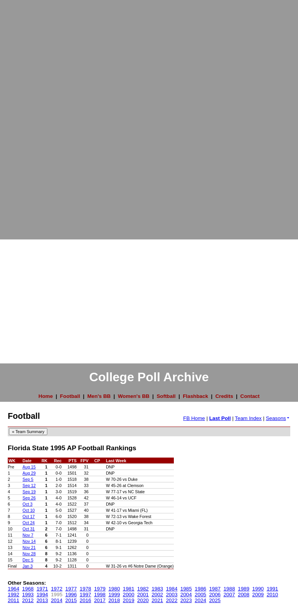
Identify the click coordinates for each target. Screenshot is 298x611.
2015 (71, 600)
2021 (157, 600)
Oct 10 (29, 510)
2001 (143, 594)
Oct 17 (29, 516)
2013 (42, 600)
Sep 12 (29, 485)
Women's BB (133, 396)
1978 (85, 589)
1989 (243, 589)
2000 (129, 594)
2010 (272, 594)
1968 (28, 589)
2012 (28, 600)
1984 (172, 589)
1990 (258, 589)
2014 (56, 600)
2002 (157, 594)
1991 (272, 589)
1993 (28, 594)
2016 (85, 600)
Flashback (195, 396)
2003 (172, 594)
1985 (186, 589)
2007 (229, 594)
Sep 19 (29, 491)
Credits (224, 396)
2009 (258, 594)
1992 (13, 594)
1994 (42, 594)
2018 (114, 600)
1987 (215, 589)
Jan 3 (28, 566)
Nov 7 (28, 535)
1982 (143, 589)
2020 (143, 600)
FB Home (194, 418)
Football (70, 396)
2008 (243, 594)
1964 (13, 589)
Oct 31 (29, 529)
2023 (186, 600)
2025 (215, 600)
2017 (100, 600)
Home (45, 396)
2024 (200, 600)
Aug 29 (29, 473)
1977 (71, 589)
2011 (13, 600)
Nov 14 (29, 541)
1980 (114, 589)
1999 (114, 594)
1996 (71, 594)
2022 (172, 600)
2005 (200, 594)
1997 (85, 594)
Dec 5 (28, 560)
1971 (42, 589)
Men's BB (99, 396)
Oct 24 (29, 522)
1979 (100, 589)
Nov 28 (29, 553)
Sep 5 (28, 479)
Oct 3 (27, 504)
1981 (129, 589)
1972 (56, 589)
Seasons (278, 418)
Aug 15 (29, 467)
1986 (200, 589)
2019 (129, 600)
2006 (215, 594)
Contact (250, 396)
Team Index (248, 418)
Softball (166, 396)
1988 (229, 589)
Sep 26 (29, 498)
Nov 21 (29, 547)
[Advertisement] (31, 116)
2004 (186, 594)
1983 (157, 589)
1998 (100, 594)
